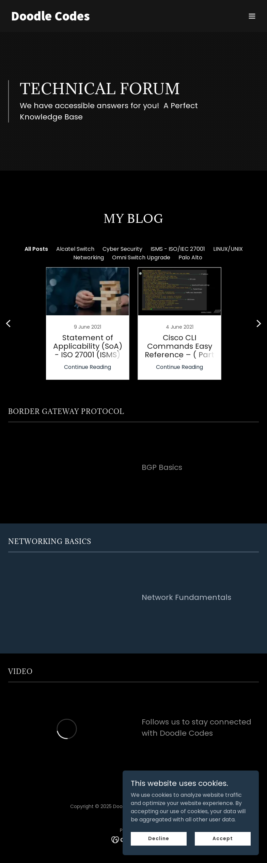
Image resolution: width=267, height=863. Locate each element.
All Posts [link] (36, 249)
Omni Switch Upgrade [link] (141, 257)
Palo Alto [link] (190, 257)
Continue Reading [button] (87, 367)
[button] (252, 16)
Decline (158, 838)
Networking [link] (88, 257)
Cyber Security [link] (122, 249)
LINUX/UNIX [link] (228, 249)
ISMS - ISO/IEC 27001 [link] (178, 249)
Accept (223, 838)
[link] (50, 19)
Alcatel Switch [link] (75, 249)
